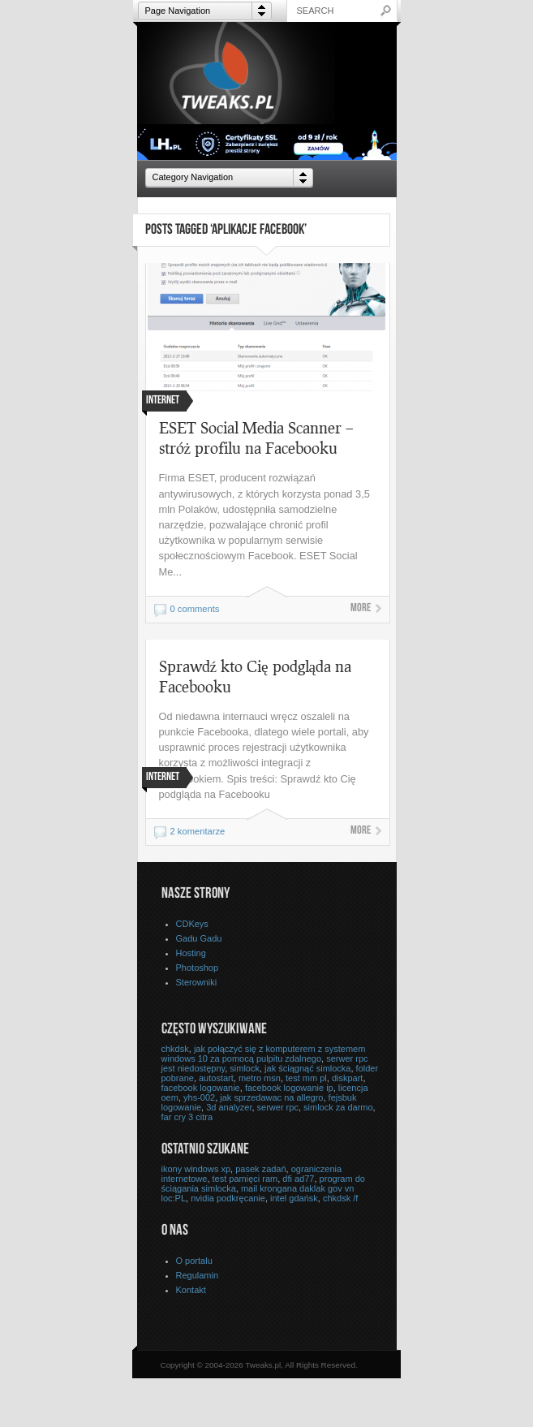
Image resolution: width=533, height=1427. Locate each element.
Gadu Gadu (199, 938)
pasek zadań (260, 1169)
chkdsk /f (340, 1198)
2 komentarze (198, 831)
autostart (216, 1078)
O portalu (194, 1260)
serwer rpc (278, 1107)
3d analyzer (228, 1107)
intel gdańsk (294, 1198)
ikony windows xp (196, 1169)
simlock (245, 1068)
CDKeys (192, 924)
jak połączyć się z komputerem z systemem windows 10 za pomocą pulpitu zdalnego (263, 1053)
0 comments (195, 609)
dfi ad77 (298, 1178)
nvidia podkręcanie (228, 1198)
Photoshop (197, 967)
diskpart (347, 1078)
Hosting (191, 953)
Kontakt (191, 1290)
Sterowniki (196, 982)
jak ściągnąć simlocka (307, 1068)
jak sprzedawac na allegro (271, 1097)
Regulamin (197, 1275)
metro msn (260, 1078)
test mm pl (306, 1078)
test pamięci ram (245, 1178)
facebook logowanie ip (289, 1088)
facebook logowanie (200, 1088)
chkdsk (175, 1049)
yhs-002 (199, 1097)
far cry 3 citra (187, 1117)
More (360, 608)
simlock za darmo (338, 1107)
